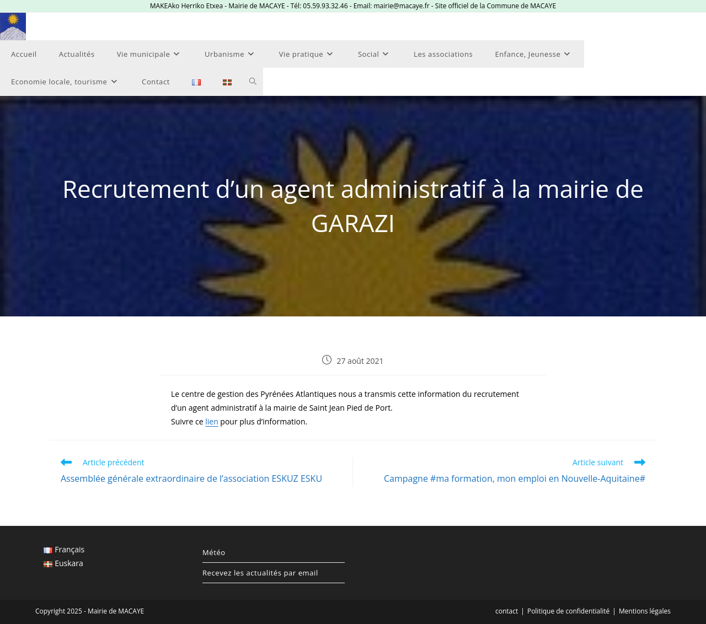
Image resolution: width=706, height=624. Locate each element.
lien (211, 421)
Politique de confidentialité (568, 611)
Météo (214, 552)
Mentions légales (645, 611)
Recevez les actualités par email (260, 573)
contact (506, 611)
